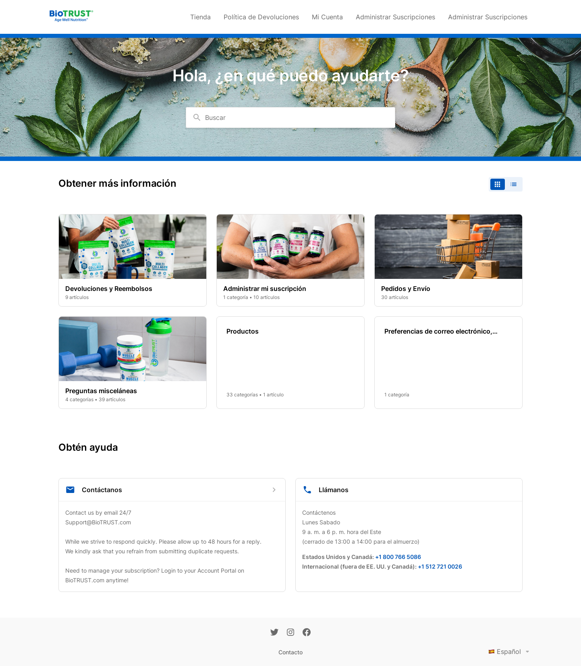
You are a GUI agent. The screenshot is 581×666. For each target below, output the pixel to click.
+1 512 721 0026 (440, 566)
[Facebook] (306, 633)
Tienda (200, 17)
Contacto (290, 652)
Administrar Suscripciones (395, 17)
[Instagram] (290, 633)
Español (510, 651)
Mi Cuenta (327, 17)
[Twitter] (274, 633)
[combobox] (290, 117)
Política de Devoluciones (261, 17)
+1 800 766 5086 (398, 556)
